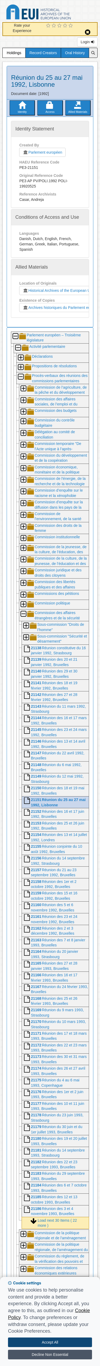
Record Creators (43, 53)
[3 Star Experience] (60, 26)
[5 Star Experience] (71, 26)
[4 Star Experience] (66, 26)
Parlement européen (42, 152)
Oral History (75, 53)
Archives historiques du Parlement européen (61, 307)
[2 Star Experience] (54, 26)
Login (87, 42)
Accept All (50, 1342)
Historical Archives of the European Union (59, 290)
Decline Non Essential (50, 1354)
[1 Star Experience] (49, 26)
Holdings (14, 53)
